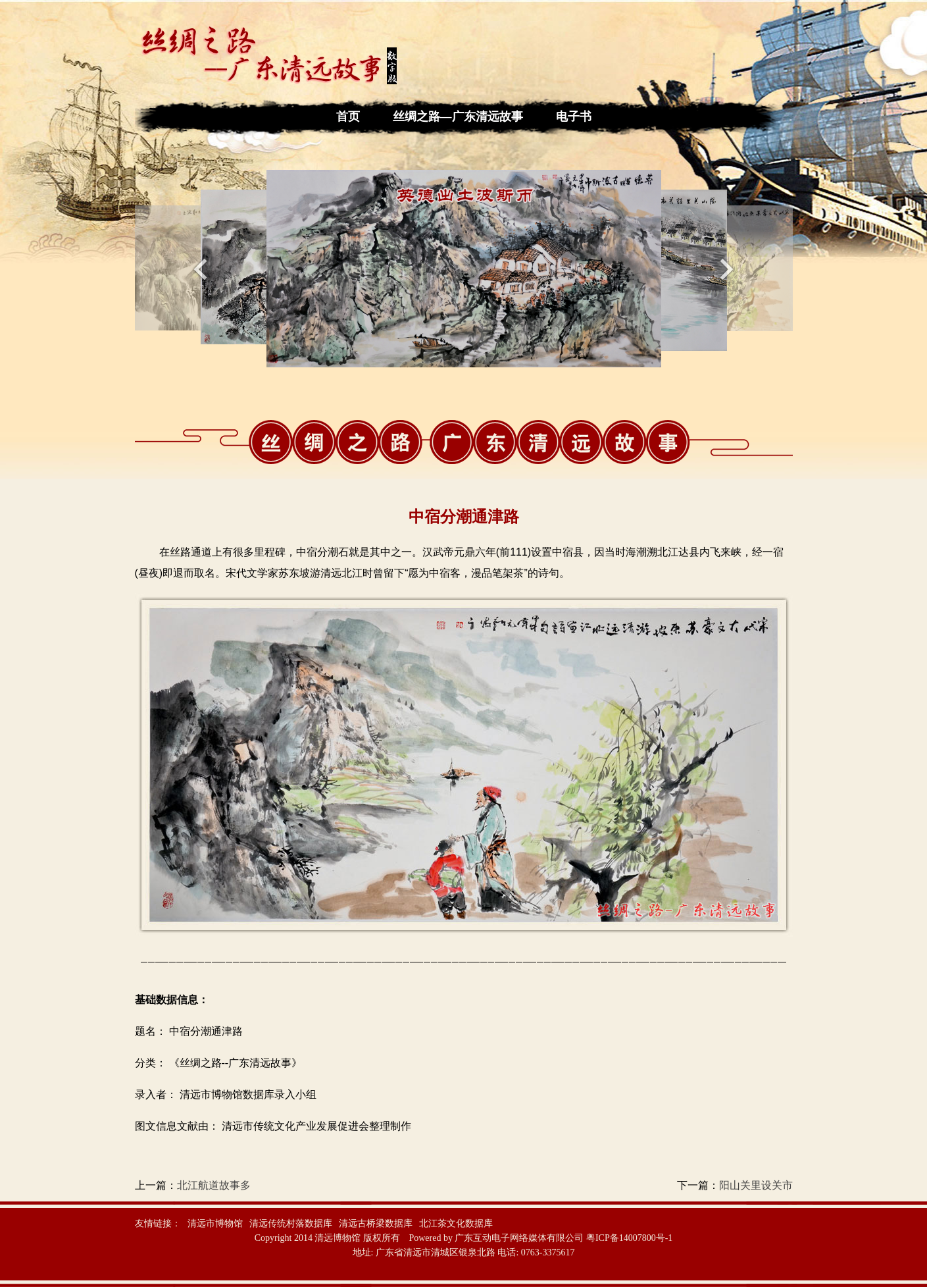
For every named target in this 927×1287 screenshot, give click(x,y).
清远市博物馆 (215, 1223)
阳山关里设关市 (756, 1185)
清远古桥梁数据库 (376, 1223)
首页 (348, 116)
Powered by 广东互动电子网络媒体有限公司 (496, 1238)
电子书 (573, 116)
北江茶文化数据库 (456, 1223)
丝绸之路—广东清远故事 (458, 116)
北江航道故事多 (214, 1185)
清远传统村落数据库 (290, 1223)
